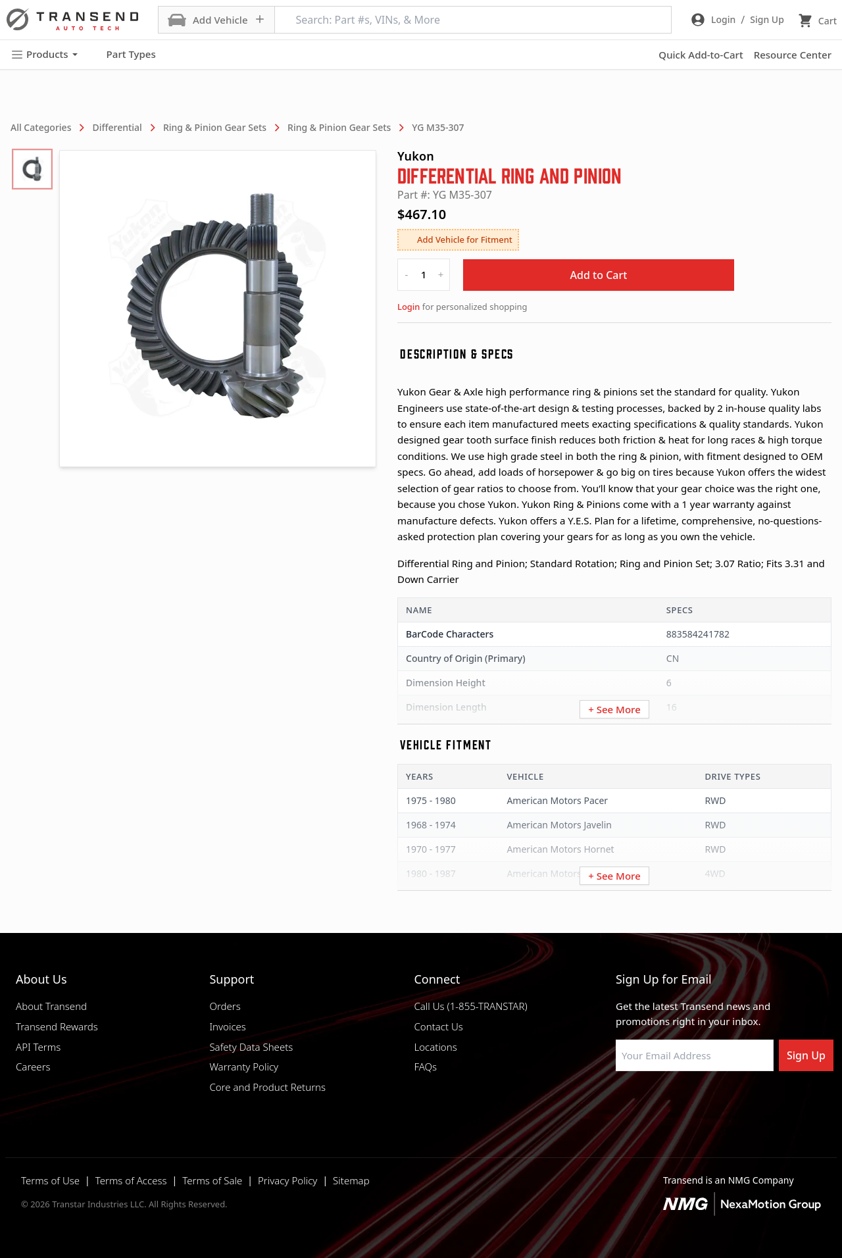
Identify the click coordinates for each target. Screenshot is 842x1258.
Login (408, 307)
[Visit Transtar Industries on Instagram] (687, 1103)
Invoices (227, 1026)
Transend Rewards (57, 1026)
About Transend (51, 1006)
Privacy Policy (287, 1180)
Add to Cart (599, 275)
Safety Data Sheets (251, 1046)
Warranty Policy (243, 1066)
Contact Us (438, 1026)
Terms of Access (131, 1180)
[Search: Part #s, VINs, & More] (473, 20)
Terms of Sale (212, 1180)
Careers (33, 1066)
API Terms (38, 1046)
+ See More (614, 709)
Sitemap (351, 1180)
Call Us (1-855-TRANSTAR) (470, 1006)
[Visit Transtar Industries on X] (720, 1103)
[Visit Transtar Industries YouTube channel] (753, 1103)
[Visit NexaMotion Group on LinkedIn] (654, 1103)
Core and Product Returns (267, 1087)
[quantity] (423, 275)
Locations (435, 1046)
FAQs (425, 1066)
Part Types (123, 54)
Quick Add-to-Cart (700, 54)
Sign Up (806, 1055)
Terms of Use (50, 1180)
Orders (224, 1006)
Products (44, 54)
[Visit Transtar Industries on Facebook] (621, 1103)
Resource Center (792, 54)
